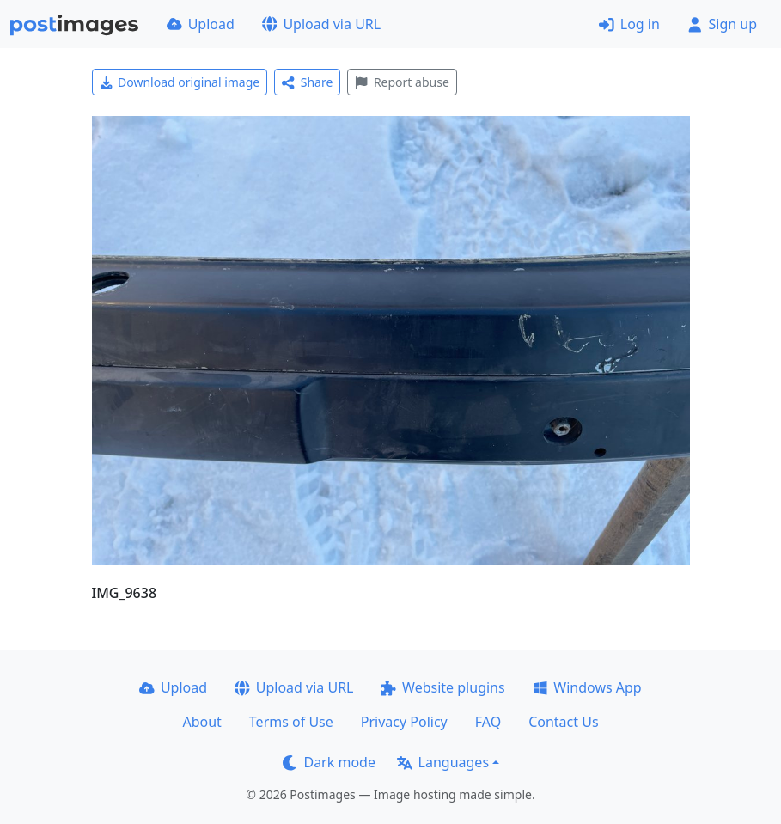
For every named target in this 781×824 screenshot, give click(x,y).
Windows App (587, 687)
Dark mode (329, 762)
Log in (629, 24)
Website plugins (442, 687)
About (201, 721)
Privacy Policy (404, 721)
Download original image (180, 82)
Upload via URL (321, 24)
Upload (201, 24)
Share (307, 82)
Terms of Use (291, 721)
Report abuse (401, 82)
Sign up (722, 24)
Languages (443, 762)
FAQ (488, 721)
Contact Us (563, 721)
